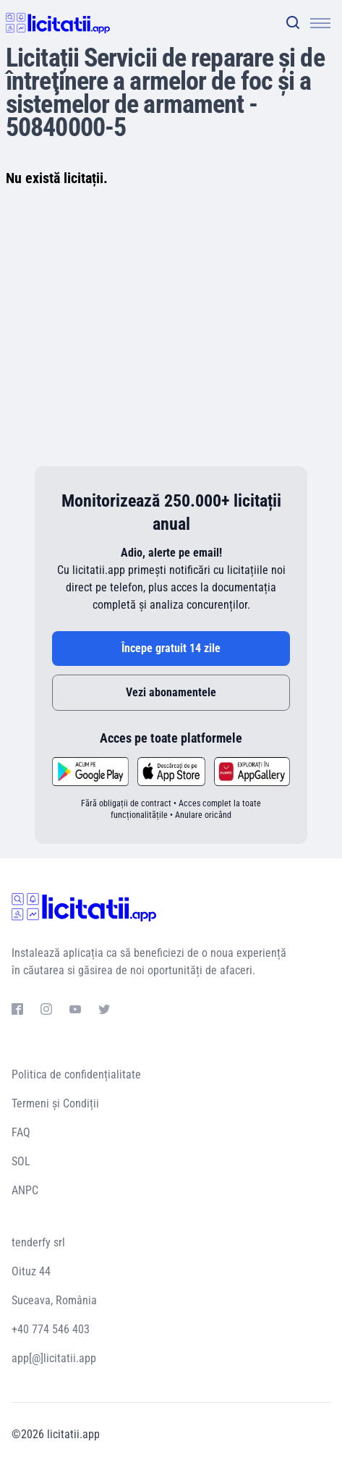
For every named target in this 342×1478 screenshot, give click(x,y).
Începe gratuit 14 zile (171, 648)
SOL (21, 1161)
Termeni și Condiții (55, 1103)
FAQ (21, 1132)
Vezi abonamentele (171, 692)
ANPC (25, 1190)
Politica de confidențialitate (76, 1074)
